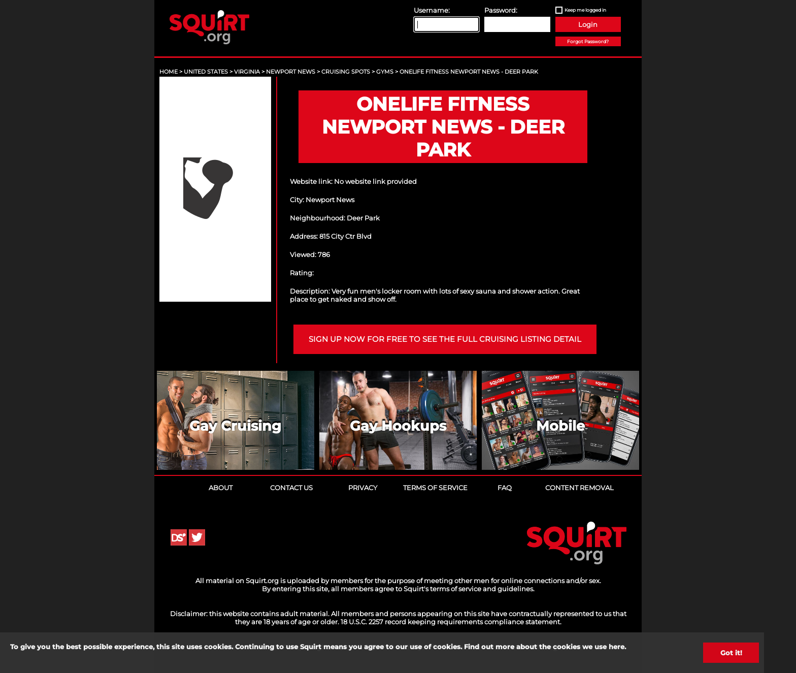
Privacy (362, 488)
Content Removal (579, 488)
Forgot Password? (588, 41)
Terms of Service (435, 488)
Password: (500, 10)
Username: (432, 10)
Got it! (731, 653)
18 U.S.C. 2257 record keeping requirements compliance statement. (451, 622)
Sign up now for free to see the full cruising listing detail (445, 339)
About (221, 488)
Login (588, 24)
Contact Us (291, 488)
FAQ (505, 488)
